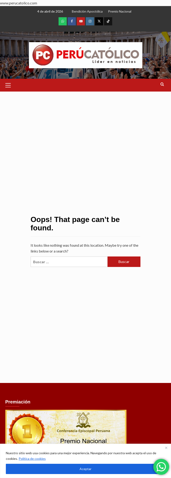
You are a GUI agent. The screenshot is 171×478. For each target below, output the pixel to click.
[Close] (166, 448)
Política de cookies (32, 459)
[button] (8, 84)
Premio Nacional (119, 11)
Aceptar (85, 469)
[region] (85, 461)
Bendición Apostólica (87, 11)
